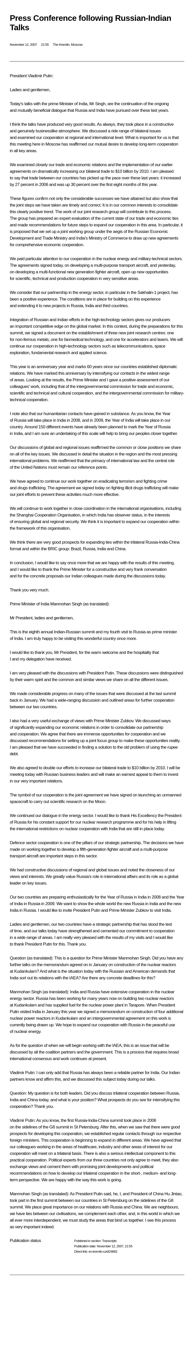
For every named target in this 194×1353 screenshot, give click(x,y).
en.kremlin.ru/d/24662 (102, 1251)
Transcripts (109, 1241)
